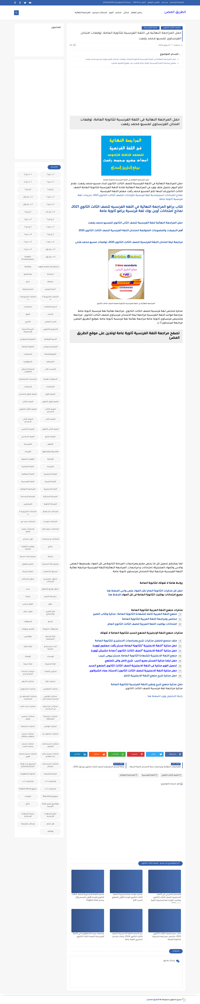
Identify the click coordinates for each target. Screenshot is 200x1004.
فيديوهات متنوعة (50, 629)
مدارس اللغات (50, 672)
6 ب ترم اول (50, 257)
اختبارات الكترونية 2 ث (50, 298)
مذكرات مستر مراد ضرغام (50, 765)
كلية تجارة (28, 647)
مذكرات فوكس (50, 727)
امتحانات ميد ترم (28, 522)
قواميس (28, 637)
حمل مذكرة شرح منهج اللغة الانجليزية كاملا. (150, 676)
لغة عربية (27, 664)
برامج (50, 547)
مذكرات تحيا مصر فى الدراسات (50, 708)
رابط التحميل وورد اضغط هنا (165, 696)
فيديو (50, 622)
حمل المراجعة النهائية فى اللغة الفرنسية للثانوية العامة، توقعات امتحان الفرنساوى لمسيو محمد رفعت (130, 60)
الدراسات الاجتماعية (28, 379)
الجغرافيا (50, 362)
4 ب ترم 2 (50, 242)
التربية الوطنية (50, 339)
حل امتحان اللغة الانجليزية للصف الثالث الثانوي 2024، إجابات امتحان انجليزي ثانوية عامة (127, 937)
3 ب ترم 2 (50, 227)
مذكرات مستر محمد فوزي (28, 755)
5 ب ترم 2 (28, 242)
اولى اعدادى (28, 539)
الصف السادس (28, 437)
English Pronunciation (28, 258)
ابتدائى (126, 13)
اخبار (28, 282)
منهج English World (28, 789)
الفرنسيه (28, 444)
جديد (28, 589)
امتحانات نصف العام (27, 530)
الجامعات (28, 354)
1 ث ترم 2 (28, 182)
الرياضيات (50, 387)
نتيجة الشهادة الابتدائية (27, 815)
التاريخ (28, 322)
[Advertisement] (126, 91)
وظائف (50, 832)
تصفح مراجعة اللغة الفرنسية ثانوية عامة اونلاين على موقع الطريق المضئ (143, 63)
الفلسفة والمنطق (50, 452)
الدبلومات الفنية (50, 379)
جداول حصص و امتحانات (50, 580)
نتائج (28, 804)
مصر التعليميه (50, 774)
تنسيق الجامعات (50, 572)
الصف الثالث (27, 402)
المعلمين (28, 504)
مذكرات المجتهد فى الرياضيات (27, 698)
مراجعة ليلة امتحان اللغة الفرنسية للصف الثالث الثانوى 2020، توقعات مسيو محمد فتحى (129, 242)
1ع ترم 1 (50, 190)
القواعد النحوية (27, 459)
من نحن (165, 2)
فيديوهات (28, 622)
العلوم (50, 444)
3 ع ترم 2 (27, 227)
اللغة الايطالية (28, 474)
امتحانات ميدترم (99, 13)
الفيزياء (28, 452)
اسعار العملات (50, 307)
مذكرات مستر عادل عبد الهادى (50, 755)
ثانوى (111, 13)
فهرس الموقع (154, 2)
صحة (27, 597)
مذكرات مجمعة (28, 727)
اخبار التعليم (50, 290)
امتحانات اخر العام (50, 512)
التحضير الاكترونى (50, 329)
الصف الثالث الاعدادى (50, 410)
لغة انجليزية (50, 664)
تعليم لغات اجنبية (28, 557)
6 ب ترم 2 (28, 250)
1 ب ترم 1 (50, 175)
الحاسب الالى (50, 369)
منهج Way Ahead (50, 797)
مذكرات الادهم (28, 682)
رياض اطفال (136, 13)
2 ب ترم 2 (50, 197)
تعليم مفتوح (27, 564)
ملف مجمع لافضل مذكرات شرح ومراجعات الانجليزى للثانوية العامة (136, 641)
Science (50, 275)
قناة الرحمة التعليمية (50, 638)
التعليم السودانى (50, 347)
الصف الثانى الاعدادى (28, 420)
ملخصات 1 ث (50, 782)
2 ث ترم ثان (50, 212)
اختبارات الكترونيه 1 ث (28, 298)
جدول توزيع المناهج (50, 589)
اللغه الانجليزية (50, 489)
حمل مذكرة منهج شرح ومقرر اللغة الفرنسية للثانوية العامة (147, 684)
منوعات (28, 797)
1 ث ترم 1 (50, 182)
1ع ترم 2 (28, 190)
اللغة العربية (50, 482)
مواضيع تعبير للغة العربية (50, 805)
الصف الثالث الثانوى (171, 28)
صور (50, 604)
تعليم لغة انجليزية (50, 564)
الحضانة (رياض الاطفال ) (27, 370)
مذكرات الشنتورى (27, 689)
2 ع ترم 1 (27, 212)
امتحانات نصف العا (50, 529)
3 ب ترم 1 (28, 220)
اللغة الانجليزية (50, 474)
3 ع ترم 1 (50, 235)
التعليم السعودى (27, 339)
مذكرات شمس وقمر (27, 718)
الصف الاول (50, 394)
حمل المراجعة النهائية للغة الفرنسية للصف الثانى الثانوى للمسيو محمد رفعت (135, 223)
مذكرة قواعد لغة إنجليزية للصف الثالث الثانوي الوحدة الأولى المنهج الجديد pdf (127, 897)
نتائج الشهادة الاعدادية (50, 815)
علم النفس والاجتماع (50, 613)
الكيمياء (50, 467)
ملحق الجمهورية (27, 774)
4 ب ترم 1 (28, 235)
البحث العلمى (50, 322)
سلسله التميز (50, 597)
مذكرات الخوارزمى (50, 689)
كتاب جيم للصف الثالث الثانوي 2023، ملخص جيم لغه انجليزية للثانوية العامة (166, 937)
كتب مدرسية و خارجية (50, 648)
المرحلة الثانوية (50, 504)
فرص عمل (27, 612)
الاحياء (50, 314)
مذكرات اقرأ (50, 682)
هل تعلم (50, 824)
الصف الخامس (27, 429)
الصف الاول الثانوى (50, 402)
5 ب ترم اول (50, 250)
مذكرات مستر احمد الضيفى (50, 745)
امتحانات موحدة (50, 522)
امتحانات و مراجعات (50, 539)
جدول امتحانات (27, 579)
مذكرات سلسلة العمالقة (50, 718)
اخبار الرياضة (27, 290)
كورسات (50, 657)
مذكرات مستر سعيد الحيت (28, 745)
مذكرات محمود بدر (50, 734)
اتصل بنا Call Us (139, 2)
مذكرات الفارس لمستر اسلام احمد (50, 698)
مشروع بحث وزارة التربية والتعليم (28, 765)
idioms (50, 282)
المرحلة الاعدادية (28, 497)
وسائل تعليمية (28, 824)
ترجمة (50, 557)
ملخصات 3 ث (50, 789)
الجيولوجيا (27, 362)
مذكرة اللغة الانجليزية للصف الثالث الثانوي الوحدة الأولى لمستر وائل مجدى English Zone (88, 897)
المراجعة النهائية (82, 13)
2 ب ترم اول (28, 197)
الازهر (28, 314)
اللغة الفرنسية (150, 28)
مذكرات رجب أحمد (27, 707)
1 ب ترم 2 (28, 175)
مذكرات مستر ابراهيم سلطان (27, 735)
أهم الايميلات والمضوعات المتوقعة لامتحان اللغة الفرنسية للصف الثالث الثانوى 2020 (131, 230)
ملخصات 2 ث (28, 782)
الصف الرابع (50, 437)
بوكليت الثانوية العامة (28, 548)
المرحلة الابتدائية (50, 497)
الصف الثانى (50, 419)
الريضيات (28, 387)
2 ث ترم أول (28, 205)
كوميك (28, 657)
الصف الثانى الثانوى (50, 429)
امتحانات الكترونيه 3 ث (27, 513)
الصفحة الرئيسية (177, 2)
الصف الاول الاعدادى (28, 394)
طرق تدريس (27, 604)
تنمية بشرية (27, 572)
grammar (28, 275)
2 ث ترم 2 (50, 205)
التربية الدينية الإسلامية (28, 330)
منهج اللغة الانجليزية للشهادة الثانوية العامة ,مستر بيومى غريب (137, 656)
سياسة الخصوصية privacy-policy (117, 2)
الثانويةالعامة (50, 354)
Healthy (28, 267)
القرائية (50, 459)
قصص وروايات (27, 629)
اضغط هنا (114, 595)
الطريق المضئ (175, 12)
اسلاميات (28, 307)
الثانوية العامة (28, 347)
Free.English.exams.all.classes (49, 267)
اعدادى (118, 13)
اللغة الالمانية (28, 467)
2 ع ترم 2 (50, 220)
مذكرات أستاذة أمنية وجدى (27, 673)
